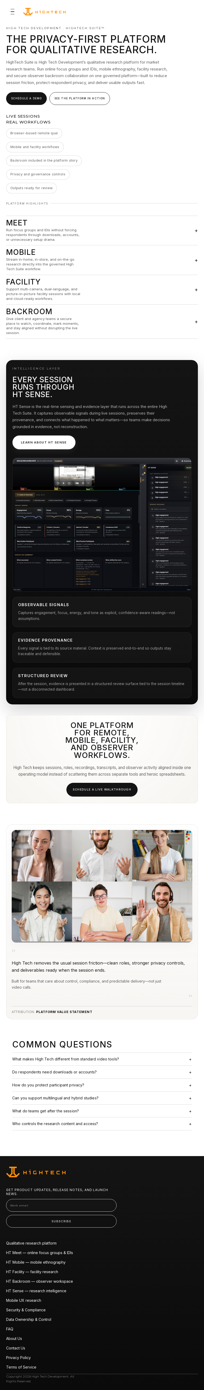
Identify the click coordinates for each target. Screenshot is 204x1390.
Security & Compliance (26, 1310)
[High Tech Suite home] (44, 12)
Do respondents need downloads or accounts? (54, 1072)
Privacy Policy (18, 1357)
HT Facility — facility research (32, 1271)
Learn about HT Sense (44, 442)
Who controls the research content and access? (55, 1123)
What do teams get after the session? (45, 1111)
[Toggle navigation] (12, 11)
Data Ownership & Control (28, 1319)
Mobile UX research (23, 1300)
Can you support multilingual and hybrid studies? (55, 1098)
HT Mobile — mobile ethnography (36, 1262)
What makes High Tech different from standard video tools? (65, 1059)
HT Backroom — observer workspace (39, 1281)
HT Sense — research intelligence (36, 1291)
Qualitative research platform (31, 1243)
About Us (14, 1338)
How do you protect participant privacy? (48, 1085)
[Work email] (61, 1205)
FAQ (9, 1329)
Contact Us (15, 1348)
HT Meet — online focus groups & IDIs (39, 1252)
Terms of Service (21, 1367)
